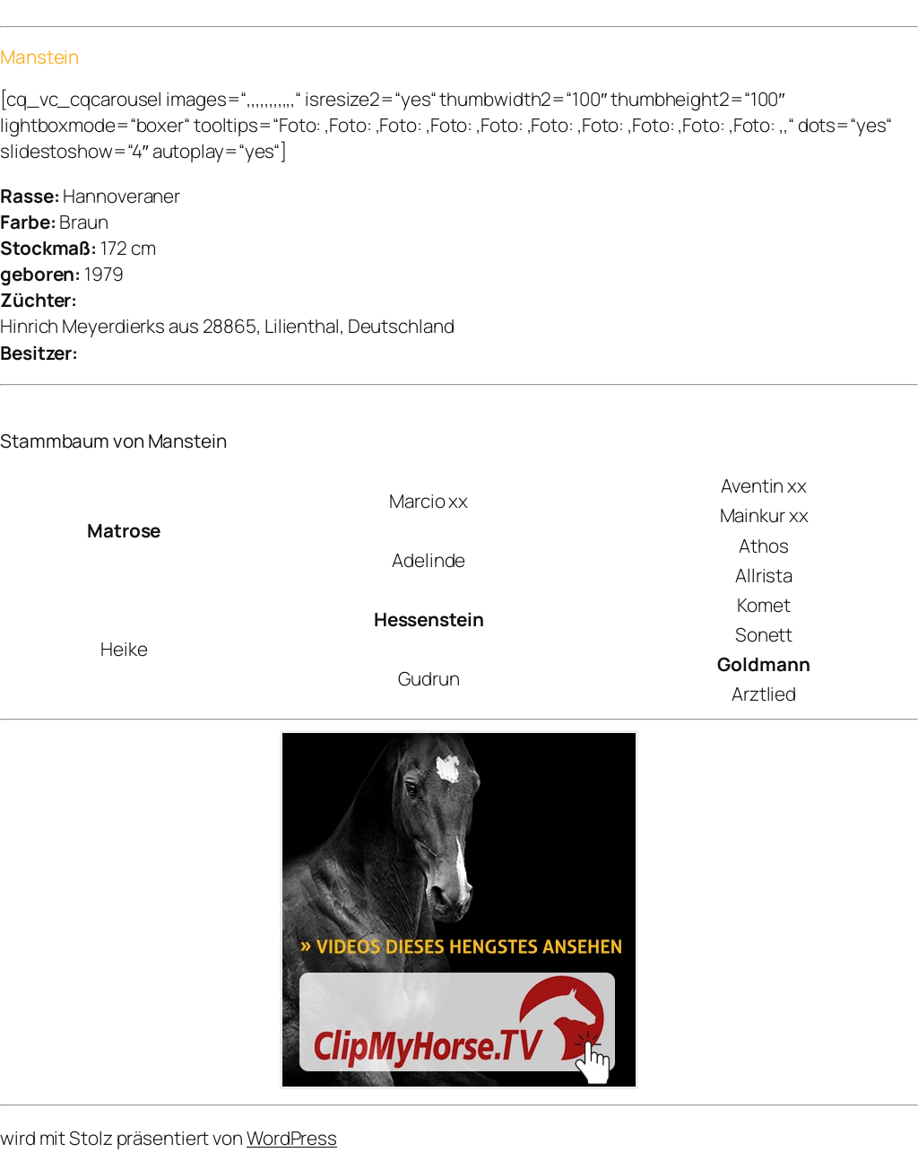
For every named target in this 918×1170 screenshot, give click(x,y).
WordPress (292, 1137)
